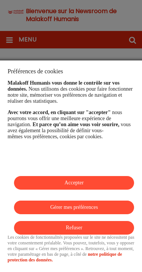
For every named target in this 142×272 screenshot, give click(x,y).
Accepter (74, 182)
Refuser (74, 227)
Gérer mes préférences (74, 207)
